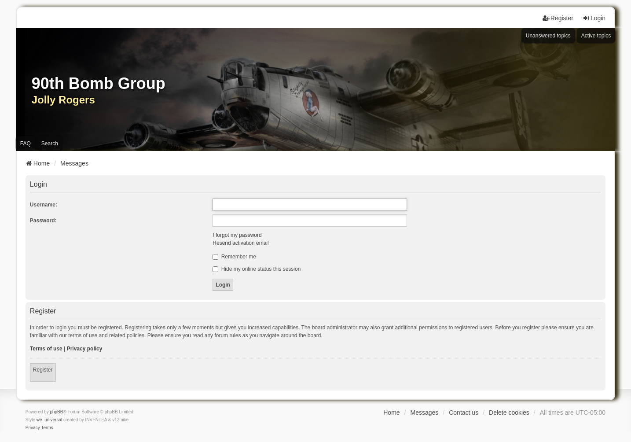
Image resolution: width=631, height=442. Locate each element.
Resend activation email (240, 243)
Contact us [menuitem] (463, 412)
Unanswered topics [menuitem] (548, 36)
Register (43, 370)
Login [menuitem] (594, 18)
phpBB (56, 411)
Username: (43, 205)
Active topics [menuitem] (596, 36)
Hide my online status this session (257, 269)
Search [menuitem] (49, 143)
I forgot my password (237, 235)
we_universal (49, 419)
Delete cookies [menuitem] (509, 412)
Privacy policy (85, 349)
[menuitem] (33, 428)
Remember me (234, 257)
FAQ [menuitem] (25, 143)
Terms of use (46, 349)
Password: (43, 220)
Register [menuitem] (558, 18)
